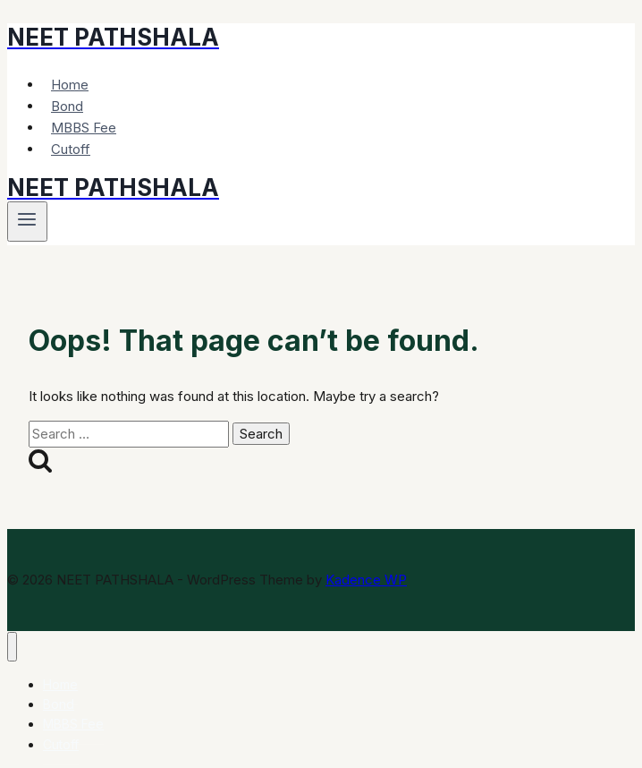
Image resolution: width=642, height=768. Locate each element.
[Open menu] (27, 221)
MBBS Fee (83, 127)
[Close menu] (12, 646)
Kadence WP (366, 579)
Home (70, 84)
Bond (67, 106)
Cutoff (70, 149)
